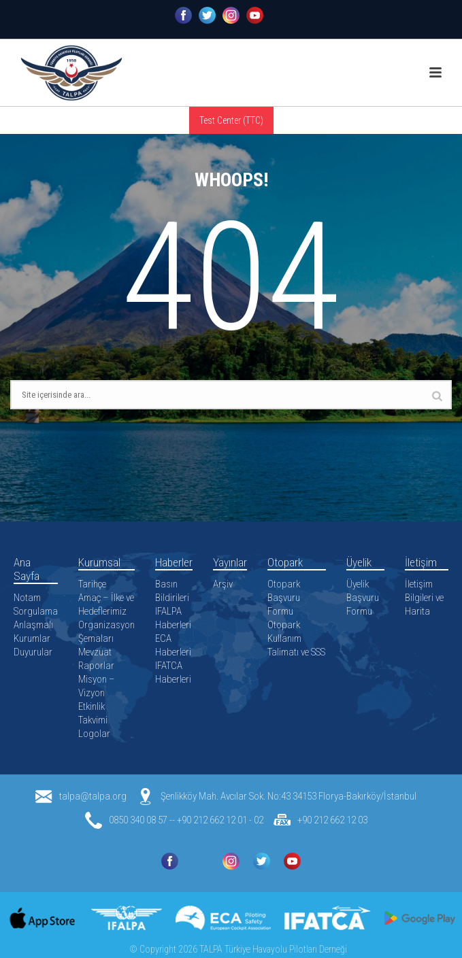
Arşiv (223, 584)
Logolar (94, 734)
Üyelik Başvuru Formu (362, 597)
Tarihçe (92, 584)
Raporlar (96, 666)
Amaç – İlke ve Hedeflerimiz (106, 604)
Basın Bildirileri (172, 591)
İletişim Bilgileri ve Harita (424, 597)
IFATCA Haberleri (173, 672)
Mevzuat (95, 652)
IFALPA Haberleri (173, 618)
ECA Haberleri (173, 645)
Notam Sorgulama (36, 604)
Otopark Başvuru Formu (283, 597)
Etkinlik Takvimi (93, 713)
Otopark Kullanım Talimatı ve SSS (296, 638)
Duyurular (33, 652)
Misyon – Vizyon (96, 686)
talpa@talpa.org (93, 796)
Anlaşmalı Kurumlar (33, 632)
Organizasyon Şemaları (106, 632)
